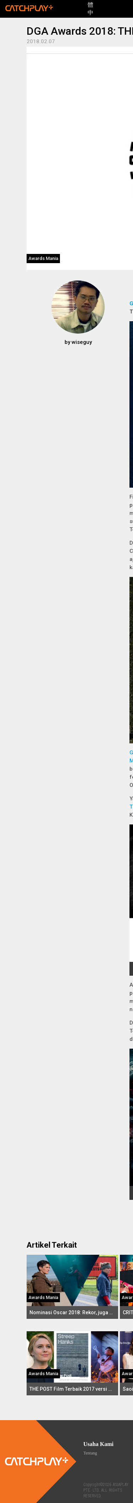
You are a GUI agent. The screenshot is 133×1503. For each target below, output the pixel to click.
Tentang (90, 1453)
